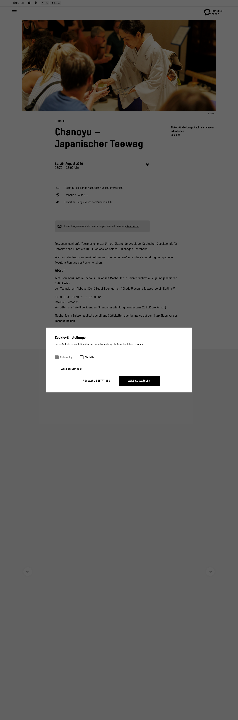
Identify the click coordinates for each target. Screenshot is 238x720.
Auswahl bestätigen (96, 380)
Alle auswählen (139, 380)
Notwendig (66, 357)
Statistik (89, 357)
